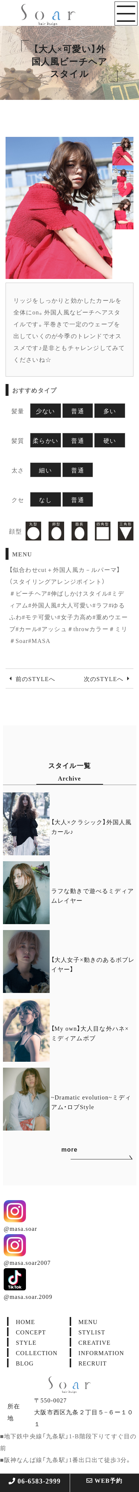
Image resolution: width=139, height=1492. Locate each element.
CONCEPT (31, 1331)
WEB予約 (104, 1480)
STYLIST (92, 1331)
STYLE (26, 1342)
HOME (25, 1321)
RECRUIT (93, 1362)
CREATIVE (95, 1342)
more (84, 1151)
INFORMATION (101, 1352)
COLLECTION (36, 1352)
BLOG (25, 1362)
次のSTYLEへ (103, 678)
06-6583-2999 (35, 1481)
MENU (88, 1321)
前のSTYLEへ (35, 678)
